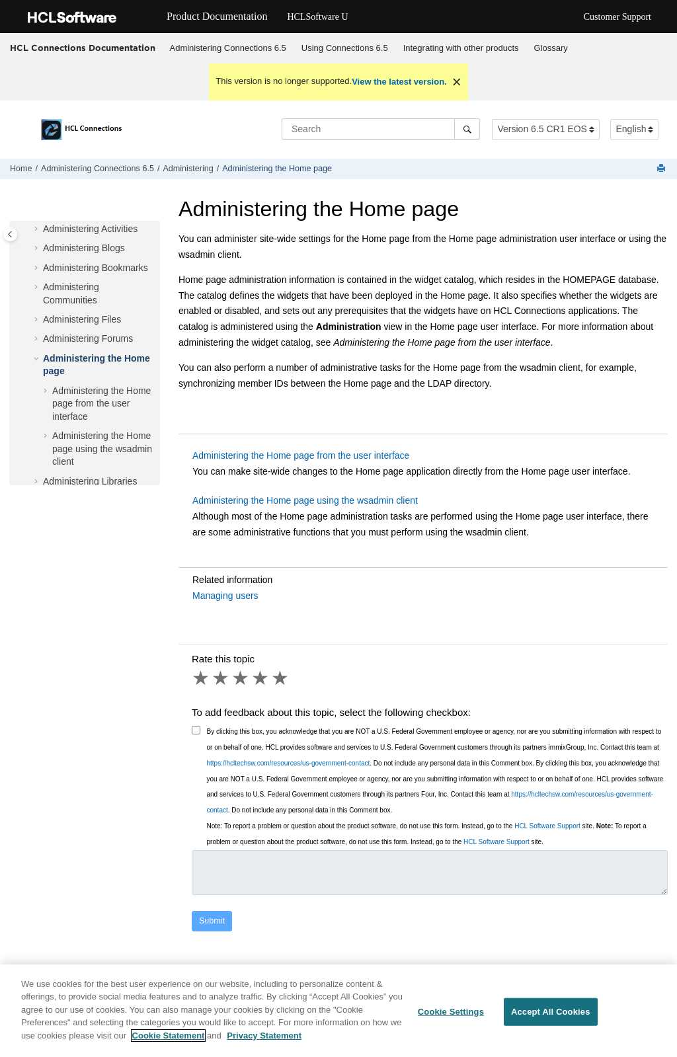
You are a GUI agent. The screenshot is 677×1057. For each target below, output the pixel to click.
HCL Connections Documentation (82, 47)
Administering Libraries (90, 481)
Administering (188, 168)
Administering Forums (88, 338)
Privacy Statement (264, 1043)
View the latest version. (399, 82)
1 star (202, 678)
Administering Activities (90, 228)
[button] (37, 229)
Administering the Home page (277, 168)
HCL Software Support (547, 826)
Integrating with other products (461, 48)
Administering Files (82, 319)
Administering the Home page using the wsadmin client (102, 448)
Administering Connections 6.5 (228, 48)
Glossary (551, 48)
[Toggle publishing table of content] (10, 234)
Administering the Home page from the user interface (101, 403)
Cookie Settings (451, 1020)
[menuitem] (228, 48)
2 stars (221, 678)
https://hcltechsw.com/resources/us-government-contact (288, 763)
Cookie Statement (168, 1043)
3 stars (241, 678)
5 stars (281, 678)
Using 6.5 (344, 48)
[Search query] (381, 128)
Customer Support (617, 17)
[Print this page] (662, 168)
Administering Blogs (84, 248)
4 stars (261, 678)
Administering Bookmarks (95, 267)
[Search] (467, 128)
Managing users (225, 595)
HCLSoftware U (317, 17)
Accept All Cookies (550, 1020)
